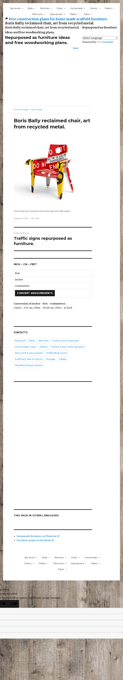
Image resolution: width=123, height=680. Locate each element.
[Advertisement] (62, 81)
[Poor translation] (13, 604)
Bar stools (16, 8)
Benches (46, 8)
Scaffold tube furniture (29, 359)
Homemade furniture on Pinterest (38, 536)
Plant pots (38, 14)
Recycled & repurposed (29, 353)
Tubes (88, 14)
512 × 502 (35, 218)
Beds (32, 8)
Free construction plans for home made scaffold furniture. (58, 19)
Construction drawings (65, 340)
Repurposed (57, 14)
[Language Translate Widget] (100, 38)
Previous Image (21, 109)
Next (75, 48)
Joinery (95, 8)
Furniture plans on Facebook (35, 540)
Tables (74, 14)
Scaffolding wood (56, 353)
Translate (104, 42)
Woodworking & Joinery (29, 365)
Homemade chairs (25, 346)
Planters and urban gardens (67, 346)
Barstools (20, 340)
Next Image (36, 109)
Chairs (61, 8)
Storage (50, 359)
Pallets (109, 8)
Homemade (78, 8)
